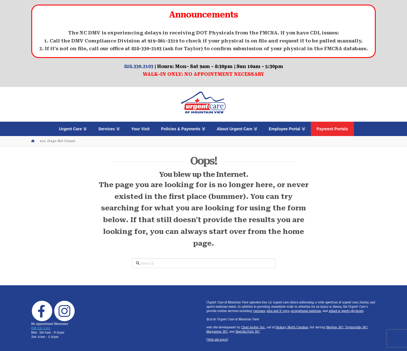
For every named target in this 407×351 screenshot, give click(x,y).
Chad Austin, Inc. (253, 327)
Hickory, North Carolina (292, 327)
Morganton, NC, (217, 331)
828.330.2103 (138, 66)
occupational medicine (306, 311)
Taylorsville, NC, (356, 327)
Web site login (217, 339)
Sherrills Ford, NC (247, 331)
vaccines (259, 311)
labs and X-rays (278, 311)
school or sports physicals (346, 311)
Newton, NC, (335, 327)
